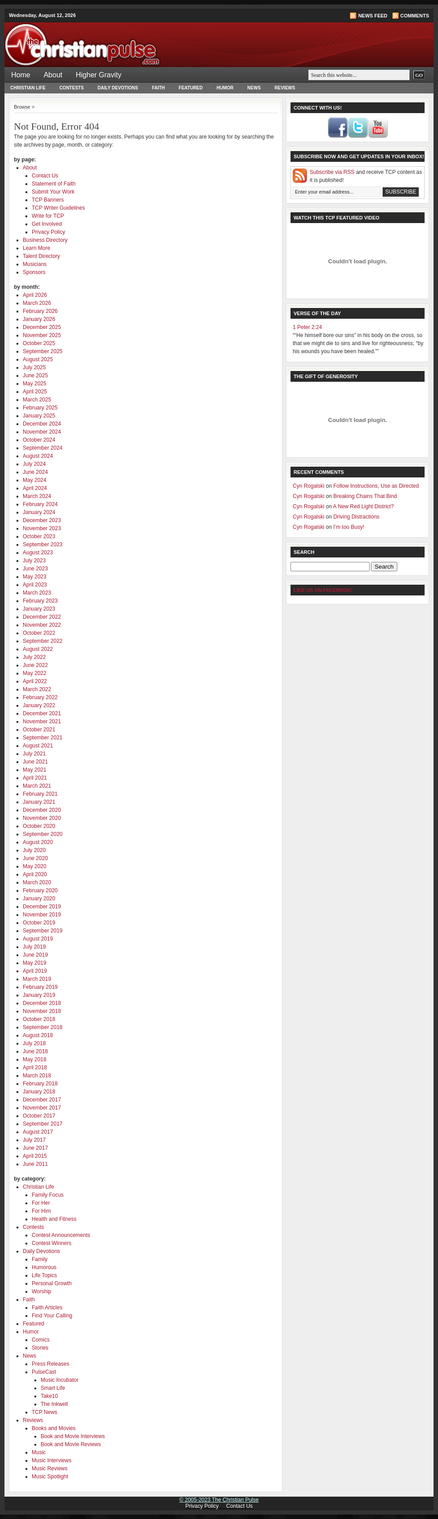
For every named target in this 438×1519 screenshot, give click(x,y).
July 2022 (34, 657)
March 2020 (37, 882)
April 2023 (35, 585)
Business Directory (45, 240)
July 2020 (34, 850)
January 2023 (39, 609)
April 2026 (35, 295)
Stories (40, 1348)
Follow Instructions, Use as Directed (376, 486)
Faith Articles (47, 1307)
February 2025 (40, 408)
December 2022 (42, 617)
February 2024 (40, 504)
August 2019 (38, 939)
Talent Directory (41, 256)
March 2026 (37, 303)
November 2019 (42, 914)
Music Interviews (52, 1460)
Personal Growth (52, 1283)
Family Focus (47, 1195)
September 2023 (43, 544)
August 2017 (38, 1132)
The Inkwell (54, 1404)
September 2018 (43, 1027)
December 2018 (42, 1003)
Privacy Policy (48, 232)
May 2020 (34, 866)
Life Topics (44, 1275)
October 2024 (39, 440)
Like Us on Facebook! (323, 590)
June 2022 (35, 665)
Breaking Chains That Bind (365, 496)
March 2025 (37, 400)
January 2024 (39, 512)
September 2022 (43, 641)
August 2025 (38, 359)
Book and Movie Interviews (73, 1436)
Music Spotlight (50, 1476)
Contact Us (45, 176)
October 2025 (39, 343)
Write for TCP (48, 216)
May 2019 (34, 963)
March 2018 (37, 1075)
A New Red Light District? (363, 506)
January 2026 (39, 319)
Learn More (36, 248)
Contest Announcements (61, 1235)
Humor (225, 87)
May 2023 (34, 577)
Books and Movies (54, 1428)
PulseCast (44, 1372)
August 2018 (38, 1035)
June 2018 (35, 1051)
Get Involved (47, 224)
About (53, 75)
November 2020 (42, 818)
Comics (41, 1340)
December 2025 (42, 327)
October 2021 (39, 729)
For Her (41, 1203)
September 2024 (43, 448)
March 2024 (37, 496)
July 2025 (34, 367)
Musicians (34, 264)
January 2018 (39, 1092)
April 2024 (35, 488)
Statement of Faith (54, 184)
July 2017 (34, 1140)
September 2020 (43, 834)
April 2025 (35, 391)
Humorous (44, 1267)
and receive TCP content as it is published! (366, 176)
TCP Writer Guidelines (58, 208)
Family (39, 1259)
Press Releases (50, 1364)
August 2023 (38, 552)
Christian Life (28, 87)
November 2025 (42, 335)
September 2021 (43, 737)
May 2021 (34, 770)
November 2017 (42, 1108)
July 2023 (34, 560)
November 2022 (42, 625)
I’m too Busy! (348, 527)
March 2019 (37, 979)
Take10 (49, 1396)
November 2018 (42, 1011)
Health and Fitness (54, 1219)
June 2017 (35, 1148)
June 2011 (35, 1164)
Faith (158, 87)
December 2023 (42, 520)
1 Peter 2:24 (307, 327)
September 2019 (43, 931)
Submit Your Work (53, 192)
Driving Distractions (356, 517)
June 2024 (35, 472)
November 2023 (42, 528)
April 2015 (35, 1156)
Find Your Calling (52, 1315)
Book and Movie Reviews (71, 1444)
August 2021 (38, 746)
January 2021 (39, 802)
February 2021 (40, 794)
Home (20, 75)
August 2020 (38, 842)
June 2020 (35, 858)
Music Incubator (60, 1380)
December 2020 (42, 810)
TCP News (44, 1412)
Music (39, 1452)
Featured (191, 87)
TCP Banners (48, 200)
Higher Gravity (99, 75)
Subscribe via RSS (332, 172)
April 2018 (35, 1067)
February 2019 (40, 987)
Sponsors (34, 272)
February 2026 (40, 311)
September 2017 (43, 1124)
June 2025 (35, 375)
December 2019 (42, 906)
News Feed (372, 15)
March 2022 (37, 689)
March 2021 (37, 786)
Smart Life (53, 1388)
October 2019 (39, 923)
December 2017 (42, 1100)
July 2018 (34, 1043)
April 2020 (35, 874)
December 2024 (42, 424)
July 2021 (34, 754)
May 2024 (34, 480)
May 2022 (34, 673)
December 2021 (42, 713)
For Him (41, 1211)
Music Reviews (49, 1468)
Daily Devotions (117, 87)
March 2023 (37, 593)
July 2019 (34, 947)
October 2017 (39, 1116)
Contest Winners (52, 1243)
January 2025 (39, 416)
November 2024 (42, 432)
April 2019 (35, 971)
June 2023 (35, 568)
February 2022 (40, 697)
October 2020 (39, 826)
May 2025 (34, 383)
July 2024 (34, 464)
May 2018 (34, 1059)
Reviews (284, 87)
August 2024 (38, 456)
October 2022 (39, 633)
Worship (41, 1291)
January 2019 (39, 995)
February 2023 (40, 601)
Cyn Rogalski (308, 486)
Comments (414, 15)
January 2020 (39, 898)
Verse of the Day (317, 313)
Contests (71, 87)
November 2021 (42, 721)
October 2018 (39, 1019)
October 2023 (39, 536)
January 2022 (39, 705)
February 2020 (40, 890)
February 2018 (40, 1083)
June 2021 (35, 762)
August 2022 (38, 649)
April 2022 (35, 681)
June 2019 (35, 955)
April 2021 (35, 778)
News (254, 87)
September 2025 (43, 351)
